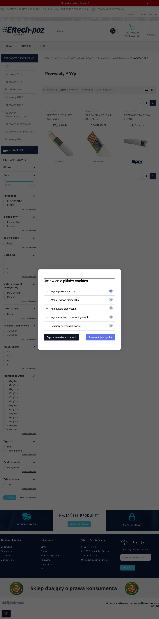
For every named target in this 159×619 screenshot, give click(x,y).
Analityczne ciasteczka (63, 308)
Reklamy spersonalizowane (66, 325)
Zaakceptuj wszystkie (101, 337)
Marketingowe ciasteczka (65, 299)
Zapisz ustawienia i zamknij (61, 337)
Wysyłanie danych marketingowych (70, 317)
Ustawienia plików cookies (66, 281)
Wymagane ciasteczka (63, 291)
